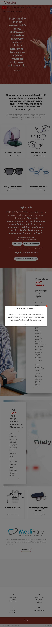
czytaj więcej (26, 323)
